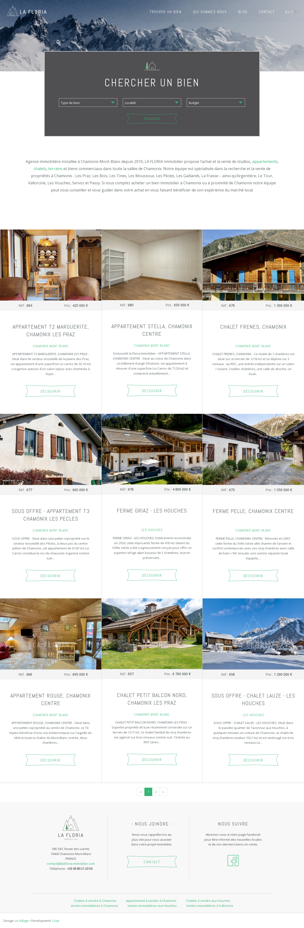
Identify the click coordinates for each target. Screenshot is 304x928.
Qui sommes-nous (210, 11)
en (287, 11)
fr (297, 11)
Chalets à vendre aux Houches (208, 901)
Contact (267, 11)
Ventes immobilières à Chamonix (94, 906)
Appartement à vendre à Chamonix (151, 901)
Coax (55, 920)
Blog (242, 11)
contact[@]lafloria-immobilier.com (71, 863)
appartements (265, 161)
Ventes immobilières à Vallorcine (209, 906)
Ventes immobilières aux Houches (152, 906)
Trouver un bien (166, 11)
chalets (40, 168)
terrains (55, 168)
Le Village (21, 920)
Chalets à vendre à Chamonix (95, 901)
